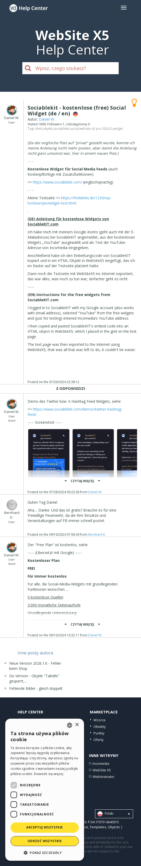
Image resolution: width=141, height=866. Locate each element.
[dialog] (44, 790)
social (74, 128)
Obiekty (99, 726)
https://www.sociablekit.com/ (57, 182)
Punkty (99, 733)
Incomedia (101, 763)
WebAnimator (103, 776)
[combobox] (69, 725)
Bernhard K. (97, 534)
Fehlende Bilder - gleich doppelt (35, 688)
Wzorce (99, 720)
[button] (45, 852)
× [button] (77, 725)
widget (118, 128)
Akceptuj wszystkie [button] (44, 827)
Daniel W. (47, 119)
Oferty (98, 739)
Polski (113, 813)
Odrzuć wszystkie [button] (45, 841)
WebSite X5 (102, 770)
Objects (114, 827)
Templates (98, 827)
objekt (47, 128)
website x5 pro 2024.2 (95, 128)
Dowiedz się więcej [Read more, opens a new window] (48, 774)
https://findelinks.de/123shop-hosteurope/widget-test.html (69, 200)
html (38, 128)
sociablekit (61, 128)
